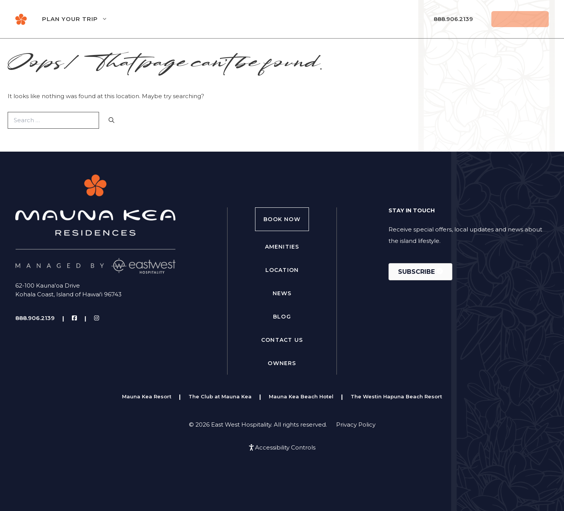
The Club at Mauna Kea (220, 396)
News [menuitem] (282, 293)
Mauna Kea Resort (146, 396)
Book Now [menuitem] (282, 219)
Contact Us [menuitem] (282, 339)
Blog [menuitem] (282, 316)
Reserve (520, 19)
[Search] (111, 120)
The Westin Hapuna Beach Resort (396, 396)
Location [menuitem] (282, 270)
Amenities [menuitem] (282, 246)
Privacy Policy (355, 424)
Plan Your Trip (82, 19)
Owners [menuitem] (282, 363)
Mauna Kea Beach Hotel (301, 396)
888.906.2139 (453, 19)
